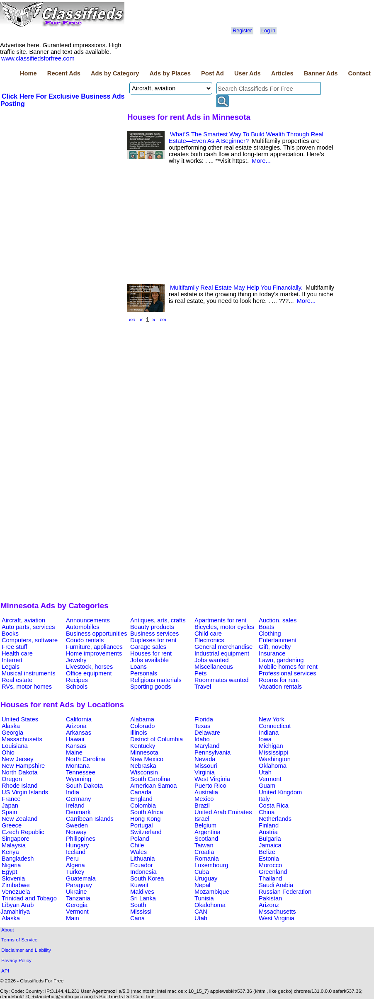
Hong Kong (145, 818)
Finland (269, 825)
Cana (137, 918)
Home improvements (94, 653)
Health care (17, 653)
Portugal (141, 825)
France (11, 799)
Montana (78, 765)
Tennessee (80, 772)
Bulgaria (270, 838)
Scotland (206, 838)
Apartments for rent (220, 620)
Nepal (202, 885)
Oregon (12, 779)
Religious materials (156, 680)
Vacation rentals (280, 686)
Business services (154, 633)
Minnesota (144, 752)
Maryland (206, 746)
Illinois (138, 732)
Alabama (142, 719)
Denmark (78, 812)
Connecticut (275, 726)
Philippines (80, 838)
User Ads (247, 73)
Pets (200, 673)
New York (271, 719)
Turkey (75, 871)
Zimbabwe (16, 885)
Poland (139, 838)
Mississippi (273, 752)
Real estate (17, 680)
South (138, 905)
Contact (359, 73)
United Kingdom (280, 792)
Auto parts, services (28, 627)
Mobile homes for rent (288, 666)
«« (132, 319)
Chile (137, 845)
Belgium (205, 825)
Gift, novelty (275, 646)
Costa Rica (274, 805)
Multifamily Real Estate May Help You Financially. (236, 287)
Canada (140, 792)
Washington (275, 759)
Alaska (11, 726)
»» (163, 319)
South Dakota (84, 785)
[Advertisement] (62, 170)
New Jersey (18, 759)
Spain (9, 812)
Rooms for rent (279, 680)
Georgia (12, 732)
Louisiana (15, 746)
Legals (10, 666)
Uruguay (205, 878)
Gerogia (76, 905)
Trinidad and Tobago (29, 898)
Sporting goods (150, 686)
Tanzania (78, 898)
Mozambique (211, 891)
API (5, 970)
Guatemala (81, 878)
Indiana (269, 732)
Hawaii (75, 739)
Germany (78, 799)
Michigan (271, 746)
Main (72, 918)
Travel (202, 686)
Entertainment (277, 640)
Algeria (75, 865)
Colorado (142, 726)
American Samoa (153, 785)
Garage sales (148, 646)
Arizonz (269, 905)
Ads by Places (170, 73)
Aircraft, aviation (23, 620)
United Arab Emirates (223, 812)
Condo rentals (85, 640)
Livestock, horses (89, 666)
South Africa (146, 812)
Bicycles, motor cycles (224, 627)
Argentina (207, 832)
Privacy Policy (16, 960)
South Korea (147, 878)
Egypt (9, 871)
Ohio (8, 752)
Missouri (205, 765)
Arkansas (78, 732)
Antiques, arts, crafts (158, 620)
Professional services (287, 673)
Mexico (204, 799)
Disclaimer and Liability (26, 950)
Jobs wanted (211, 660)
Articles (282, 73)
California (79, 719)
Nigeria (11, 865)
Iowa (265, 739)
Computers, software (30, 640)
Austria (268, 832)
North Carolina (85, 759)
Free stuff (14, 646)
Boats (266, 627)
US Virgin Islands (25, 792)
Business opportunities (96, 633)
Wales (138, 852)
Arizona (76, 726)
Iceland (75, 852)
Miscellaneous (213, 666)
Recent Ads (63, 73)
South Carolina (150, 779)
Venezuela (16, 891)
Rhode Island (19, 785)
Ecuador (141, 865)
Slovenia (13, 878)
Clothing (270, 633)
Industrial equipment (221, 653)
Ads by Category (115, 73)
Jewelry (76, 660)
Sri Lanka (143, 898)
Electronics (209, 640)
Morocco (270, 865)
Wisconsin (144, 772)
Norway (76, 832)
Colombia (143, 805)
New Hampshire (23, 765)
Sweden (77, 825)
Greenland (273, 871)
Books (10, 633)
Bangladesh (18, 858)
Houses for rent (151, 653)
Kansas (76, 746)
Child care (208, 633)
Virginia (204, 772)
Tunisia (204, 898)
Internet (12, 660)
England (141, 799)
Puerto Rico (210, 785)
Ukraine (76, 891)
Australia (206, 792)
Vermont (270, 779)
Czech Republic (23, 832)
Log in (268, 31)
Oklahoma (273, 765)
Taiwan (204, 845)
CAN (200, 911)
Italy (264, 799)
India (72, 792)
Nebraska (143, 765)
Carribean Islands (90, 818)
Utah (265, 772)
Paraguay (79, 885)
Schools (76, 686)
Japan (10, 805)
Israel (201, 818)
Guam (267, 785)
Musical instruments (29, 673)
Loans (138, 666)
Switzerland (146, 832)
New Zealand (19, 818)
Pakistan (270, 898)
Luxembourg (211, 865)
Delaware (207, 732)
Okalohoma (210, 905)
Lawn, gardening (281, 660)
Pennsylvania (212, 752)
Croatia (204, 852)
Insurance (272, 653)
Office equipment (89, 673)
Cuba (201, 871)
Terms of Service (19, 939)
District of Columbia (156, 739)
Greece (12, 825)
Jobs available (149, 660)
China (266, 812)
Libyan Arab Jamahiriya (17, 908)
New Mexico (146, 759)
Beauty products (152, 627)
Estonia (269, 858)
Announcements (88, 620)
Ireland (75, 805)
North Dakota (19, 772)
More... (261, 160)
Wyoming (78, 779)
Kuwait (139, 885)
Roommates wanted (221, 680)
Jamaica (270, 845)
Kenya (10, 852)
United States (20, 719)
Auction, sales (277, 620)
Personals (143, 673)
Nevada (205, 759)
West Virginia (212, 779)
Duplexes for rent (153, 640)
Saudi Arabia (276, 885)
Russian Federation (285, 891)
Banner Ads (321, 73)
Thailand (270, 878)
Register (242, 31)
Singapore (15, 838)
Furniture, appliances (94, 646)
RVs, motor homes (27, 686)
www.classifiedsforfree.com (38, 58)
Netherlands (275, 818)
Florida (203, 719)
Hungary (77, 845)
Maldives (142, 891)
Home (28, 73)
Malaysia (14, 845)
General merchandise (223, 646)
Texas (202, 726)
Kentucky (142, 746)
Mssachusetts (277, 911)
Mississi (140, 911)
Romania (206, 858)
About (7, 929)
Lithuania (142, 858)
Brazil (202, 805)
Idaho (202, 739)
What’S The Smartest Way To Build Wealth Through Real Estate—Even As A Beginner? (246, 137)
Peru (72, 858)
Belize (267, 852)
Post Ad (212, 73)
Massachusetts (22, 739)
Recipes (77, 680)
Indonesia (143, 871)
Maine (74, 752)
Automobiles (83, 627)
